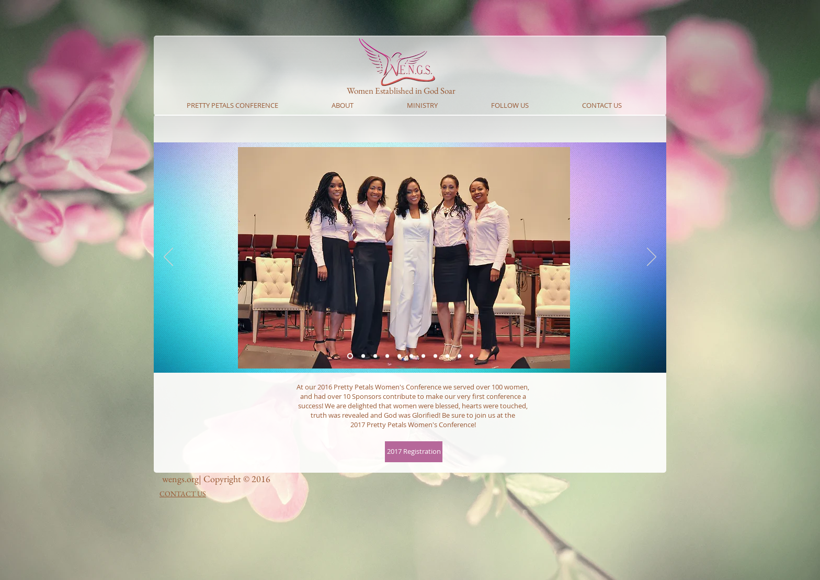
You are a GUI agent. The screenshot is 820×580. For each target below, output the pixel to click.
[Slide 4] (399, 356)
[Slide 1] (350, 356)
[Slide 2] (375, 356)
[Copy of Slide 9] (471, 356)
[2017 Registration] (413, 451)
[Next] (651, 257)
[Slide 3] (387, 356)
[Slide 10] (459, 356)
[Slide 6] (423, 356)
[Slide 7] (435, 356)
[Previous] (168, 257)
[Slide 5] (411, 356)
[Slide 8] (447, 356)
